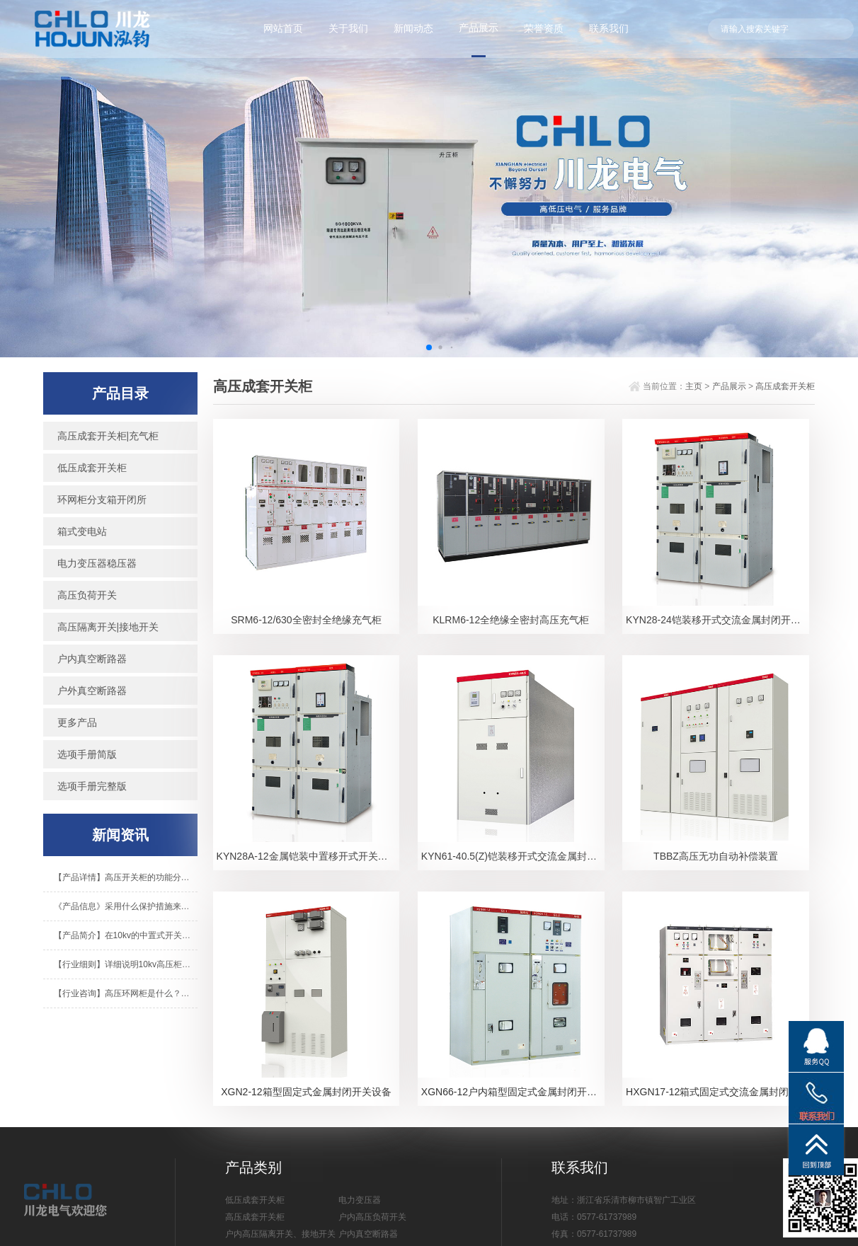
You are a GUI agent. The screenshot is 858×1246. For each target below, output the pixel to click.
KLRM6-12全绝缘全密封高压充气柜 (511, 619)
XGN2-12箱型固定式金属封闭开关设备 (306, 1091)
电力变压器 (359, 1200)
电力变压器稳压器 (97, 563)
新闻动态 (413, 28)
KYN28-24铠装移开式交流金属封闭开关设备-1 (717, 619)
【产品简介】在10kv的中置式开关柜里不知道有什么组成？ (126, 935)
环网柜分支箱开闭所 (102, 499)
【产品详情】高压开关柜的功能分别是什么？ (126, 877)
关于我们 (348, 28)
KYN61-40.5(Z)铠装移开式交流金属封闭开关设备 (513, 856)
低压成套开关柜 (92, 467)
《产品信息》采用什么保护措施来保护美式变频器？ (126, 906)
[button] (429, 347)
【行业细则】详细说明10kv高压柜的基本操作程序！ (126, 964)
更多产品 (77, 722)
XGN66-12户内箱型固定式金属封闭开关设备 (513, 1091)
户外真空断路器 (92, 690)
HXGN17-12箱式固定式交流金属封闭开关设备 (717, 1091)
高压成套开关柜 (785, 386)
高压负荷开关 (87, 595)
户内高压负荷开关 (372, 1217)
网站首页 (283, 28)
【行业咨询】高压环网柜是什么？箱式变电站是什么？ (126, 993)
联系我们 (609, 28)
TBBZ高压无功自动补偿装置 (715, 856)
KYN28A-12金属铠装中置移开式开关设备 (307, 856)
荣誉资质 (544, 28)
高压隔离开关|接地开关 (108, 627)
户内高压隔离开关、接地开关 (280, 1234)
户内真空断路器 (92, 658)
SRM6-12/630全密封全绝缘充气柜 (306, 619)
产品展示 (478, 27)
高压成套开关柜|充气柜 (108, 436)
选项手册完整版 (92, 786)
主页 (693, 386)
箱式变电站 (82, 531)
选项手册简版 (87, 754)
